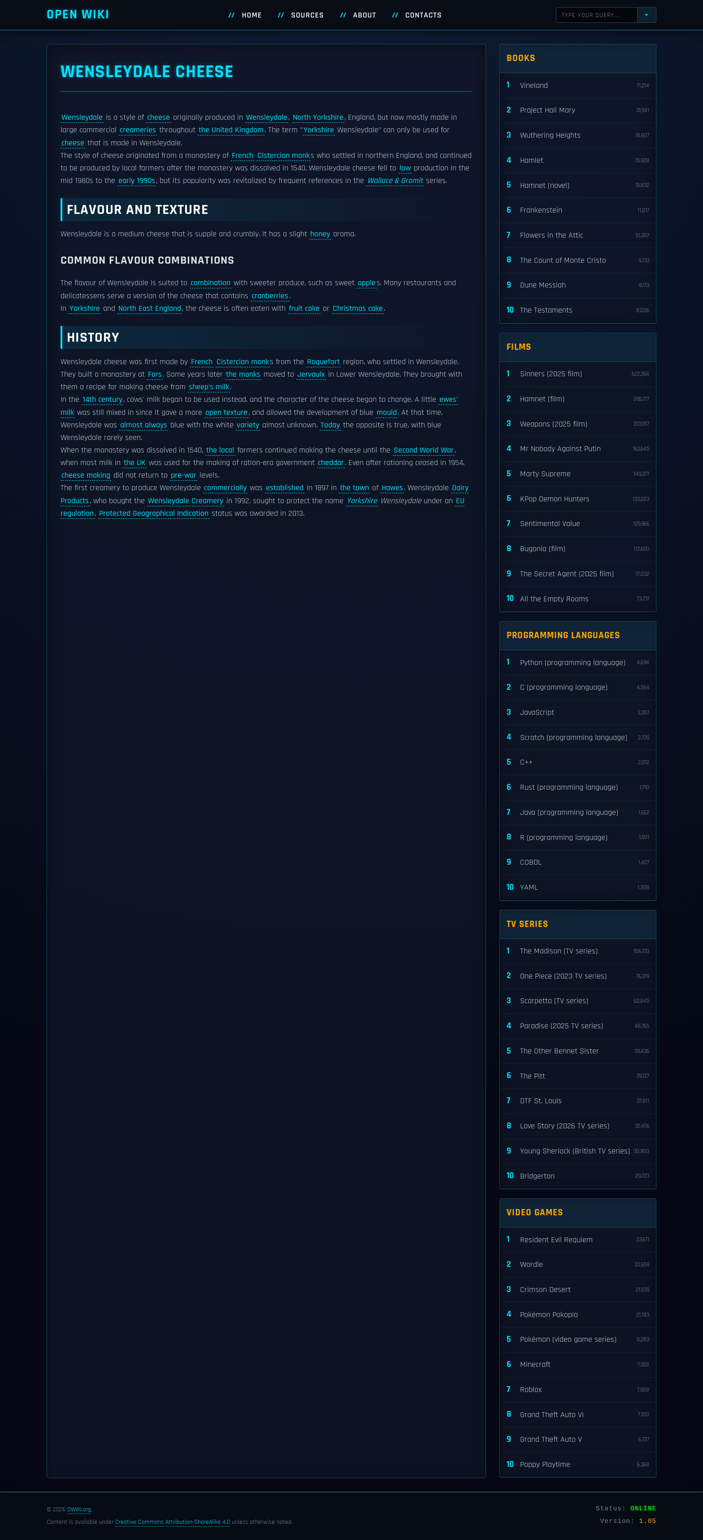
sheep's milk (209, 387)
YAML (578, 888)
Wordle (578, 1265)
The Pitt (578, 1076)
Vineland (578, 85)
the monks (243, 374)
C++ (578, 763)
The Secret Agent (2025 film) (578, 574)
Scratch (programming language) (578, 737)
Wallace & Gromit (395, 181)
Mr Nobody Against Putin (578, 449)
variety (248, 425)
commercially (225, 488)
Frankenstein (578, 211)
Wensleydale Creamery (185, 501)
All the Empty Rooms (578, 599)
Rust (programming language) (578, 788)
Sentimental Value (578, 524)
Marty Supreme (578, 474)
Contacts (423, 15)
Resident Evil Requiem (578, 1240)
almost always (143, 425)
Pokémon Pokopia (578, 1315)
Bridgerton (578, 1176)
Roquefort (323, 362)
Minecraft (578, 1365)
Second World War (424, 450)
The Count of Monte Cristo (578, 260)
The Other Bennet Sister (578, 1051)
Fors (155, 374)
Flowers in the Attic (578, 236)
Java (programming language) (578, 813)
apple (367, 283)
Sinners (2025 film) (578, 374)
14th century (102, 400)
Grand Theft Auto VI (578, 1415)
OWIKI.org (79, 1509)
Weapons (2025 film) (578, 424)
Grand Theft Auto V (578, 1440)
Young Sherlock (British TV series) (578, 1151)
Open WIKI (78, 14)
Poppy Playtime (578, 1465)
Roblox (578, 1390)
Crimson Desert (578, 1290)
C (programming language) (578, 688)
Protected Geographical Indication (153, 513)
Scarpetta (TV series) (578, 1001)
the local (220, 450)
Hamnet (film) (578, 399)
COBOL (578, 863)
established (285, 488)
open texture (226, 413)
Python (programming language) (578, 663)
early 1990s (136, 181)
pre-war (183, 475)
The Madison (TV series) (578, 951)
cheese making (85, 475)
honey (320, 234)
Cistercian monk (283, 156)
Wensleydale (82, 117)
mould (387, 413)
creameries (138, 130)
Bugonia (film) (578, 549)
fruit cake (304, 308)
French (242, 156)
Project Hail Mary (578, 110)
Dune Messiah (578, 285)
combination (210, 283)
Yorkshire (319, 130)
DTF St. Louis (578, 1101)
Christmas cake (358, 308)
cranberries (270, 296)
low (405, 168)
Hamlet (578, 161)
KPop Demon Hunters (578, 499)
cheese (158, 117)
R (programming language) (578, 837)
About (365, 15)
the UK (135, 463)
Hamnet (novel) (578, 185)
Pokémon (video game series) (578, 1340)
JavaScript (578, 713)
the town (354, 488)
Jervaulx (311, 374)
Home (252, 15)
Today (330, 425)
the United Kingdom (231, 130)
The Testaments (578, 311)
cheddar (331, 463)
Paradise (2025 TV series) (578, 1026)
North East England (149, 308)
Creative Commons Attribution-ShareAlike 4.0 (172, 1522)
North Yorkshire (318, 117)
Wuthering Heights (578, 136)
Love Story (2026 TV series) (578, 1126)
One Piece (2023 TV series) (578, 976)
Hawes (392, 488)
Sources (307, 15)
